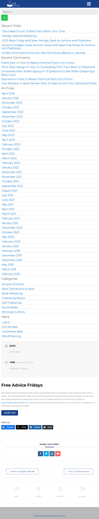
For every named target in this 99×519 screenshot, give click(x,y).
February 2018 (11, 250)
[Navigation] (89, 4)
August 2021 (10, 190)
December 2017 (12, 255)
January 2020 (10, 246)
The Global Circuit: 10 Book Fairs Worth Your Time (33, 31)
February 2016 (11, 273)
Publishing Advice (13, 298)
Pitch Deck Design (13, 67)
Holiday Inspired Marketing (19, 35)
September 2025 (12, 111)
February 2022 (11, 162)
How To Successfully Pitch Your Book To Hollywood (62, 67)
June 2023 (8, 130)
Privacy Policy (60, 516)
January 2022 (10, 167)
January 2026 (10, 98)
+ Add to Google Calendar (22, 471)
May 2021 (8, 204)
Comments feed (12, 331)
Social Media (10, 307)
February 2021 (11, 218)
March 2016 (9, 269)
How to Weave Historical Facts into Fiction (47, 62)
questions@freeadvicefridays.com (14, 403)
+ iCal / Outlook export (78, 471)
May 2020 (8, 236)
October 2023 (10, 121)
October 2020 (10, 232)
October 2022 (10, 149)
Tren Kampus (10, 83)
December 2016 (12, 260)
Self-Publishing (11, 302)
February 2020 (11, 241)
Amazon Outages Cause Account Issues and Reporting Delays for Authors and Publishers (48, 47)
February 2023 (11, 144)
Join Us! (9, 412)
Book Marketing (12, 293)
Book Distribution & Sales (18, 288)
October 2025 (10, 107)
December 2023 (12, 116)
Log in (6, 322)
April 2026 (8, 93)
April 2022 (8, 153)
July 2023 (8, 125)
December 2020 (12, 227)
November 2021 (12, 176)
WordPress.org (11, 336)
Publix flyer (8, 62)
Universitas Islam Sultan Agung (21, 71)
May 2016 (8, 264)
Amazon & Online (13, 284)
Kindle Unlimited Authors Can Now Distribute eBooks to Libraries (44, 52)
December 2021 (12, 172)
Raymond (7, 79)
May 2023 (8, 135)
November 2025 (12, 102)
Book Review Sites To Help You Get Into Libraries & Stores (60, 83)
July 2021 (7, 195)
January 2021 (10, 223)
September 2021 (12, 186)
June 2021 (8, 199)
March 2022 (9, 158)
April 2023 (8, 139)
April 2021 (8, 209)
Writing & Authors (13, 311)
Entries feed (10, 326)
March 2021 (9, 213)
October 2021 (10, 181)
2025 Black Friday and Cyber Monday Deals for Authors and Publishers (46, 40)
